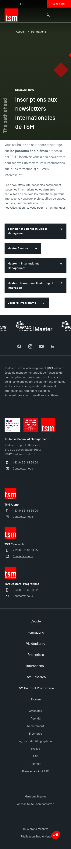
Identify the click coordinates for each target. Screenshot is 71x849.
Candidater (58, 3)
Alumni (35, 699)
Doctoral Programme (22, 303)
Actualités (35, 711)
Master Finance (18, 248)
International (35, 666)
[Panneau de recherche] (48, 15)
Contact (36, 764)
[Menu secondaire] (63, 15)
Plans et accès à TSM (35, 771)
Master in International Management (23, 266)
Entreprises (35, 655)
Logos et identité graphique (35, 741)
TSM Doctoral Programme (35, 688)
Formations (38, 31)
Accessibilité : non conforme (35, 804)
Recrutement (35, 726)
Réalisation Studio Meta (36, 836)
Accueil (20, 31)
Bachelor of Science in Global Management (27, 231)
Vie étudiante (35, 644)
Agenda (36, 718)
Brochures (35, 733)
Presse (35, 748)
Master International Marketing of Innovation (30, 285)
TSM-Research (35, 677)
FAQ (35, 756)
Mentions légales (35, 796)
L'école (35, 621)
